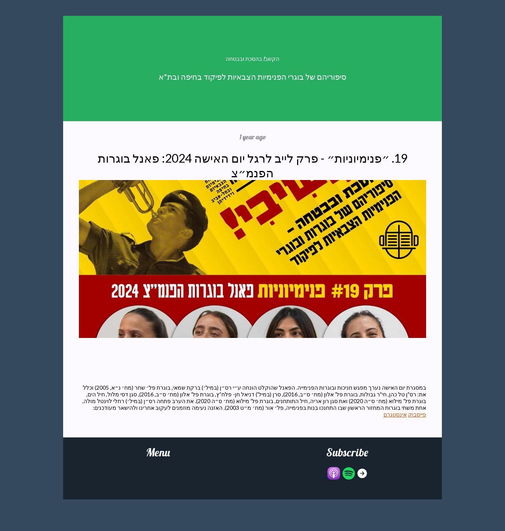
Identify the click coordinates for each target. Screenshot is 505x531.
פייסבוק (417, 414)
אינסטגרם (395, 414)
